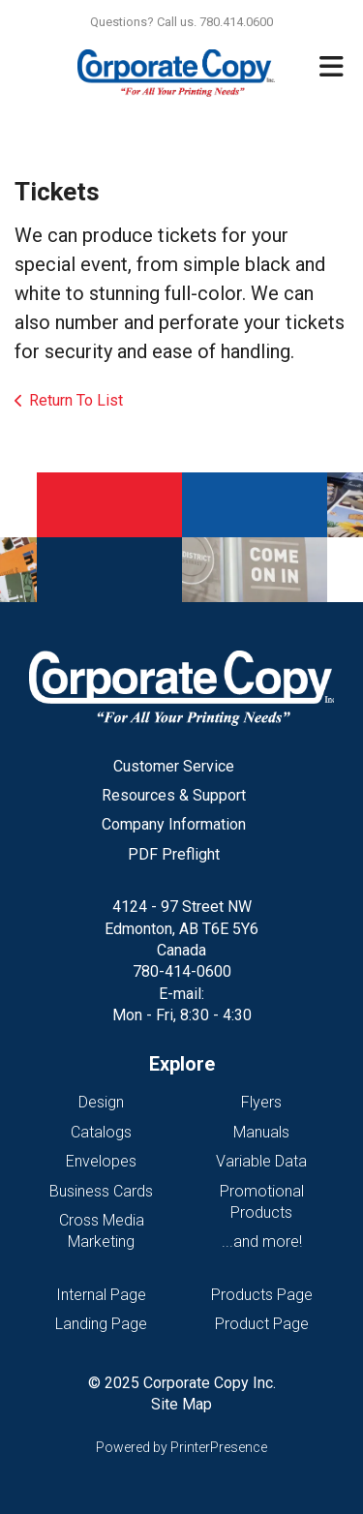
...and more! (262, 1241)
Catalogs (101, 1132)
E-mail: (181, 993)
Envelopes (101, 1161)
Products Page (262, 1295)
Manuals (261, 1132)
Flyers (261, 1102)
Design (101, 1102)
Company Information (174, 824)
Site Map (181, 1404)
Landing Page (101, 1324)
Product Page (262, 1324)
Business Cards (101, 1191)
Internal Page (101, 1295)
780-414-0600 (182, 971)
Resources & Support (174, 795)
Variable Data (261, 1161)
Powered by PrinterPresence (181, 1447)
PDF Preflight (174, 854)
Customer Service (173, 766)
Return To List (76, 400)
